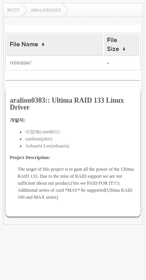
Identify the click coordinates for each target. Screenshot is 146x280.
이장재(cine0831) (42, 132)
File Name (24, 44)
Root (13, 10)
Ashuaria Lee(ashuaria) (47, 146)
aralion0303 (46, 10)
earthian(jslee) (38, 139)
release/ (21, 62)
